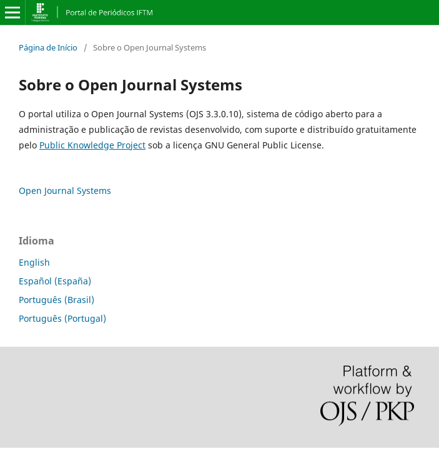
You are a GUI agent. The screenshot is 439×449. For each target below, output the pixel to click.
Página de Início (48, 47)
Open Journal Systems (65, 190)
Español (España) (55, 281)
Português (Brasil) (56, 300)
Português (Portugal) (62, 318)
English (34, 262)
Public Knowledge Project (92, 145)
